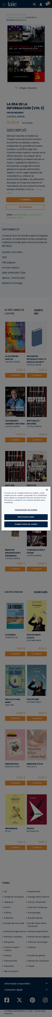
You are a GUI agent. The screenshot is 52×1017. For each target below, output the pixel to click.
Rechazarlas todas (26, 517)
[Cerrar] (47, 490)
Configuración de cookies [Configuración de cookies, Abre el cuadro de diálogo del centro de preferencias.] (26, 510)
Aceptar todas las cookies (26, 524)
